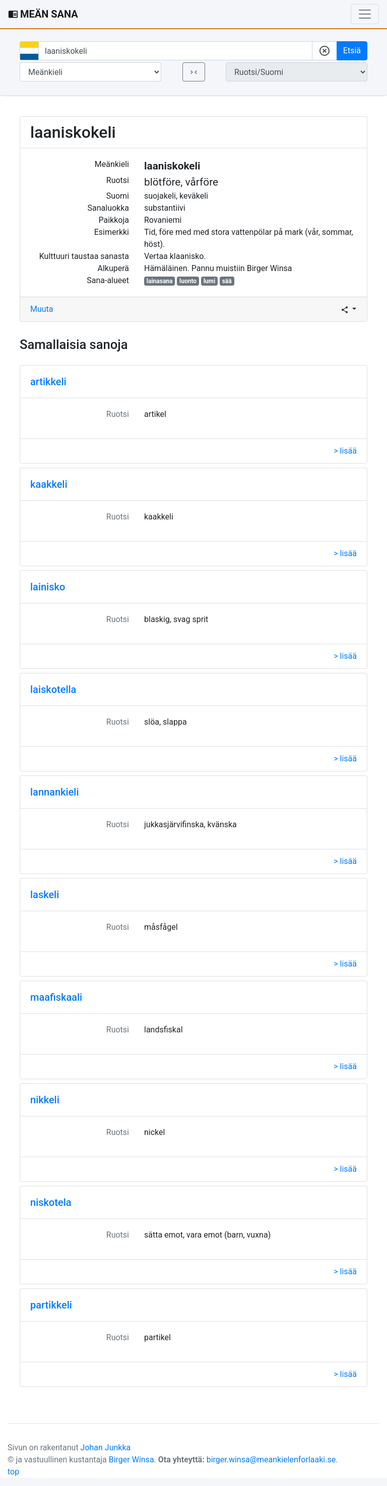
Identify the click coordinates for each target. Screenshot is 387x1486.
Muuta (41, 309)
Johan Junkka (106, 1447)
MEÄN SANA (43, 14)
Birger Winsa (131, 1459)
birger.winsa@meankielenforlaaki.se (271, 1459)
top (13, 1471)
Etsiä (352, 50)
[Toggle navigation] (365, 14)
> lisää (345, 451)
